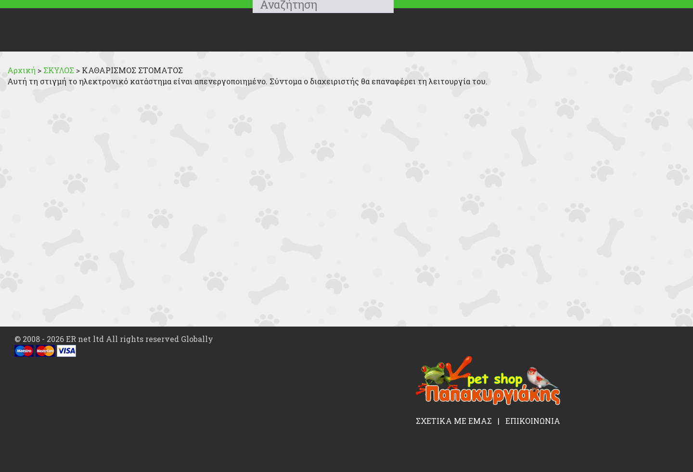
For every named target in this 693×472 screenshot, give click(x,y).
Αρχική (21, 70)
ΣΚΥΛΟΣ (59, 70)
